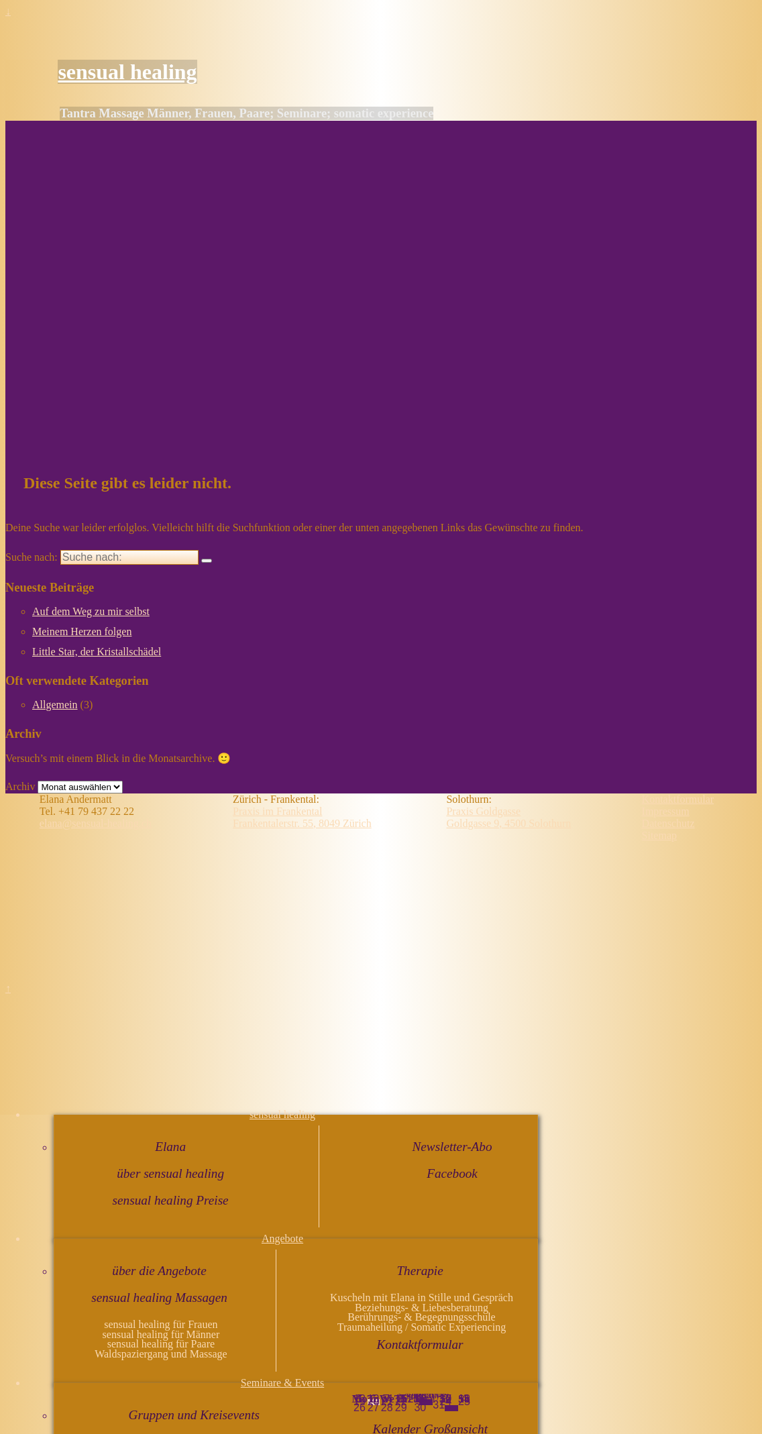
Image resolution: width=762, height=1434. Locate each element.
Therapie (419, 1271)
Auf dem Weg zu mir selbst (91, 611)
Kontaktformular (420, 1344)
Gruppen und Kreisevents (194, 1415)
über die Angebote (159, 1271)
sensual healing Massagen (159, 1297)
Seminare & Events (282, 1382)
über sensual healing (170, 1173)
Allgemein (55, 704)
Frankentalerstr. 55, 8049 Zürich (302, 823)
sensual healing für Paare (161, 1343)
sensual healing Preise (171, 1200)
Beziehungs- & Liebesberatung (421, 1307)
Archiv (20, 786)
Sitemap (659, 835)
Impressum (666, 811)
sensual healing (127, 72)
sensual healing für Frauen (160, 1324)
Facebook (452, 1173)
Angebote (282, 1238)
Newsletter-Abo (452, 1147)
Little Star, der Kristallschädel (96, 651)
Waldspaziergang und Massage (161, 1354)
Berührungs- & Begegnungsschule (421, 1317)
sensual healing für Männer (161, 1334)
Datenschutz (668, 823)
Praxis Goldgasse (483, 811)
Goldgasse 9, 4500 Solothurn (508, 823)
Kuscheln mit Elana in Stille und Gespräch (421, 1297)
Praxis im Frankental (277, 811)
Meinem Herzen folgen (81, 631)
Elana (170, 1147)
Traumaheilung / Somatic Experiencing (421, 1327)
